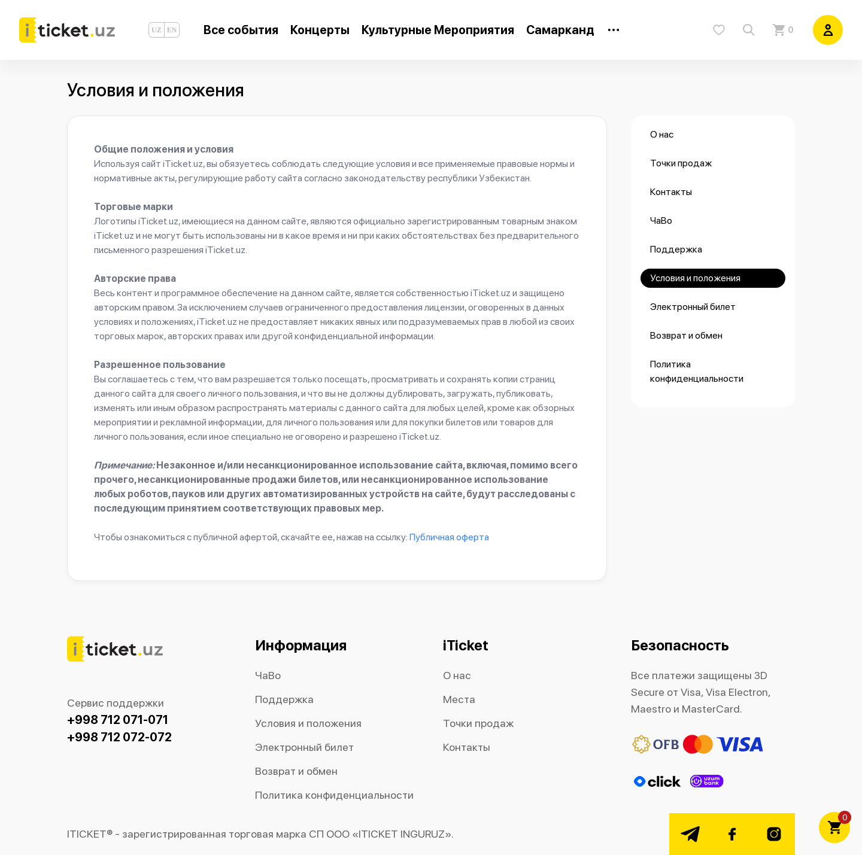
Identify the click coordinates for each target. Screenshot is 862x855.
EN (172, 30)
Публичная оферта (449, 537)
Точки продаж (681, 163)
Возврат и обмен (686, 335)
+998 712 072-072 (119, 737)
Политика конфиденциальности (696, 371)
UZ (156, 30)
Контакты (671, 191)
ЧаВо (661, 220)
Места (459, 699)
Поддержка (676, 249)
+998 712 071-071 (117, 720)
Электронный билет (693, 306)
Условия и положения (695, 278)
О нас (661, 134)
